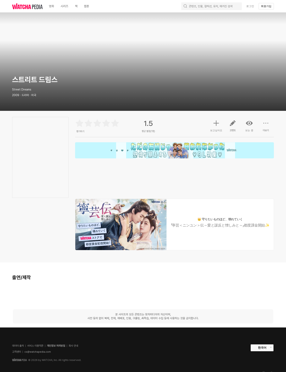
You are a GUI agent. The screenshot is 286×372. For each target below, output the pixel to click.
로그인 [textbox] (250, 6)
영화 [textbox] (51, 6)
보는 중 (249, 126)
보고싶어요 (216, 125)
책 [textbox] (76, 6)
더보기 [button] (266, 127)
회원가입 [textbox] (266, 6)
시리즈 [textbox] (64, 6)
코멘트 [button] (233, 127)
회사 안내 (73, 345)
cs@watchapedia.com (37, 351)
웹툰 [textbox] (86, 6)
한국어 (262, 347)
